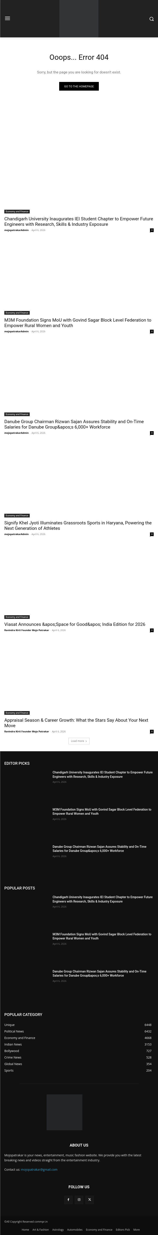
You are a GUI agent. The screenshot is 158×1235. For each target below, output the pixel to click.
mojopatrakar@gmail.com (39, 1169)
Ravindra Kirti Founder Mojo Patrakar (26, 630)
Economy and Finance (17, 211)
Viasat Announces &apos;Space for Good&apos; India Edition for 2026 (74, 624)
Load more (79, 741)
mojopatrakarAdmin (16, 230)
